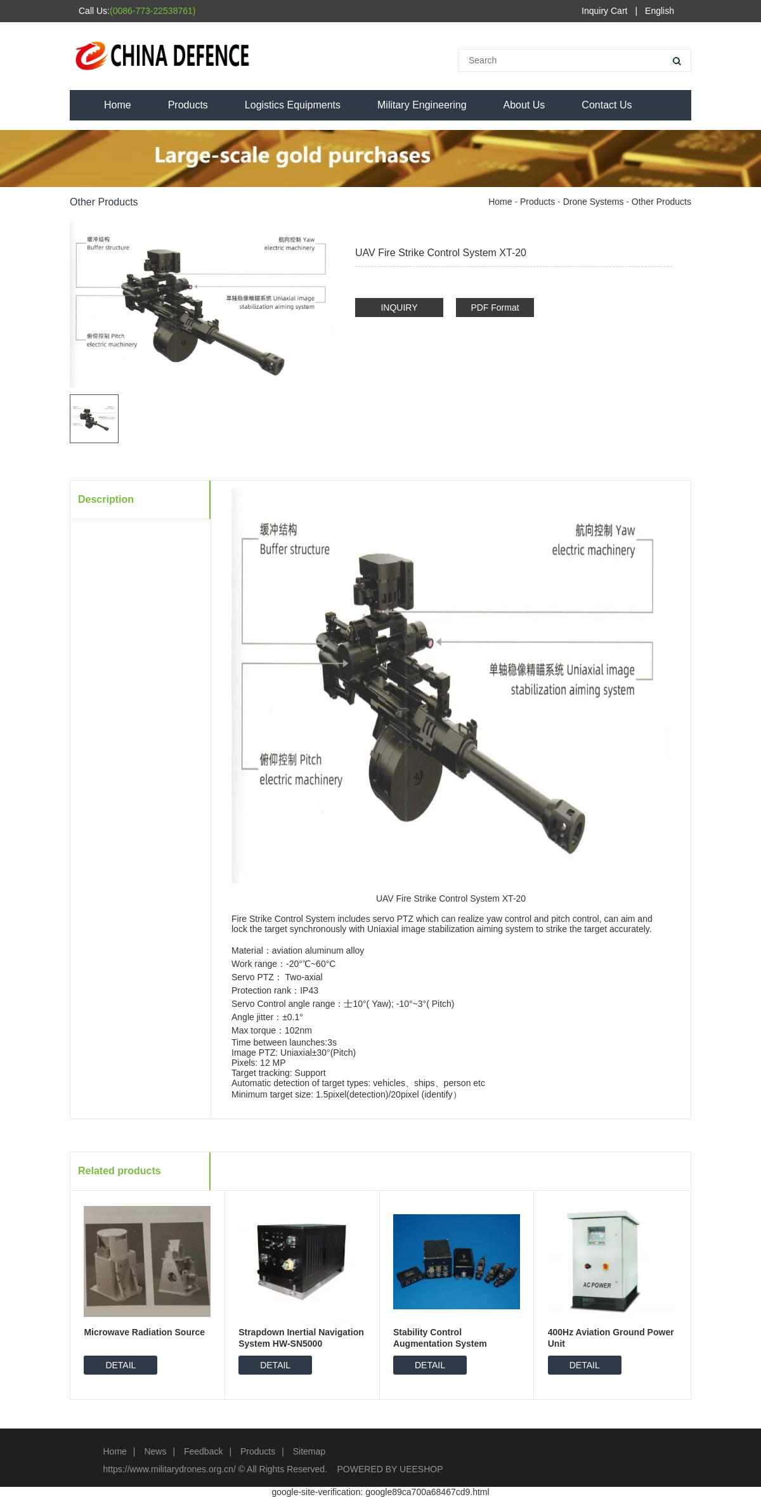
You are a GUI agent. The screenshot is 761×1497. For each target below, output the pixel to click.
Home (117, 105)
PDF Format (495, 307)
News (155, 1451)
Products (188, 105)
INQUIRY (398, 307)
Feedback (203, 1451)
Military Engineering (422, 105)
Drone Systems (593, 202)
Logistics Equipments (293, 105)
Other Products (661, 202)
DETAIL (120, 1365)
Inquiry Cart (604, 11)
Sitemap (309, 1451)
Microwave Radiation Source (144, 1332)
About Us (524, 105)
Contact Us (607, 105)
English (659, 11)
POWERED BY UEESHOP (390, 1469)
